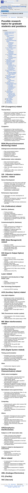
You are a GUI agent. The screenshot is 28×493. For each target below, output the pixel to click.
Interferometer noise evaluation (12, 46)
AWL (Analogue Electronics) (9, 100)
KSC (9, 6)
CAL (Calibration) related (11, 54)
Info (9, 17)
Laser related (9, 63)
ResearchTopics (6, 8)
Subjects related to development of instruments (12, 96)
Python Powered (17, 485)
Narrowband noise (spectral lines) (12, 87)
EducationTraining (19, 6)
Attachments (13, 17)
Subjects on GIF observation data (11, 94)
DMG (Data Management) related (10, 60)
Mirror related (9, 98)
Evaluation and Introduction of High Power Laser (12, 66)
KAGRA (4, 6)
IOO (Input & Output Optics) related (10, 62)
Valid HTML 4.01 (16, 487)
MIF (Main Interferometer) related (10, 76)
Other (9, 81)
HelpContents (17, 9)
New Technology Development (11, 69)
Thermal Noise (11, 37)
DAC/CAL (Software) (10, 56)
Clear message (4, 15)
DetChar (6, 168)
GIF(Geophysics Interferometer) (9, 92)
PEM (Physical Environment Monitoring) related (11, 40)
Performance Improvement (11, 53)
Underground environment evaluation (11, 43)
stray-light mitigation (12, 72)
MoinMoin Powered (9, 485)
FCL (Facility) (9, 101)
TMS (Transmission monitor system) (12, 74)
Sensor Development (11, 51)
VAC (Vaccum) (9, 102)
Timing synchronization (11, 80)
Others (9, 90)
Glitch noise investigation (10, 85)
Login (17, 0)
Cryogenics (10, 38)
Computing (10, 89)
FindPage (11, 9)
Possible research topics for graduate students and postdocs (10, 33)
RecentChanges (4, 9)
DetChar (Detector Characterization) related (11, 83)
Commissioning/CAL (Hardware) (12, 58)
